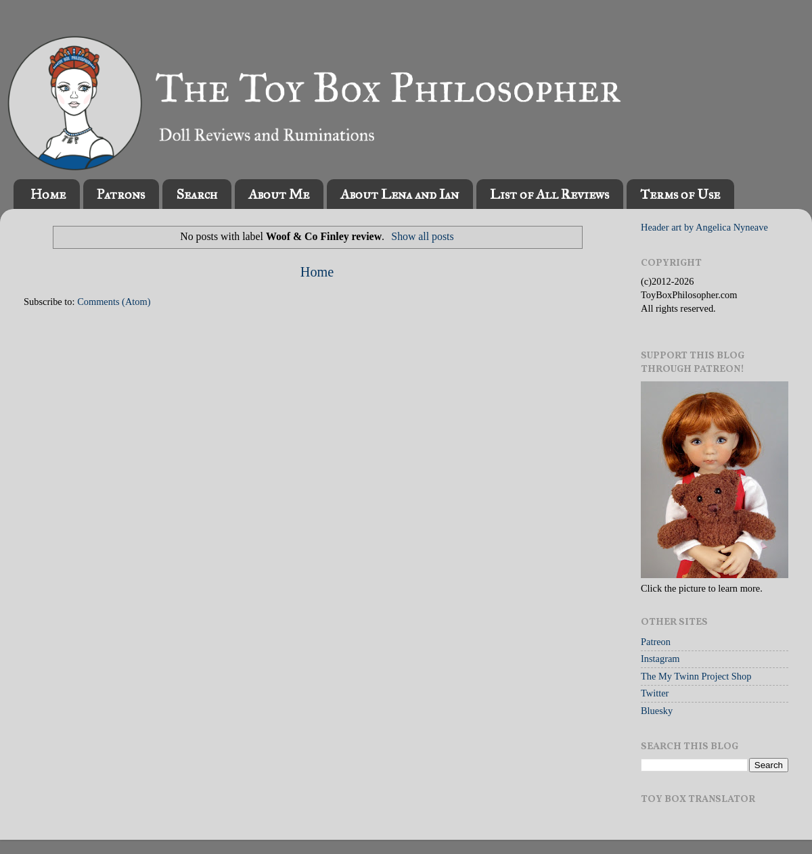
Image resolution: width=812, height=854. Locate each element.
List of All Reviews (549, 194)
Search (196, 194)
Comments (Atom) (113, 301)
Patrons (121, 194)
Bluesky (657, 710)
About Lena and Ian (399, 194)
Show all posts (422, 236)
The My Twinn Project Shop (696, 676)
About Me (278, 194)
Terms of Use (680, 194)
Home (48, 194)
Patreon (656, 641)
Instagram (660, 658)
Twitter (655, 693)
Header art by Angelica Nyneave (704, 227)
